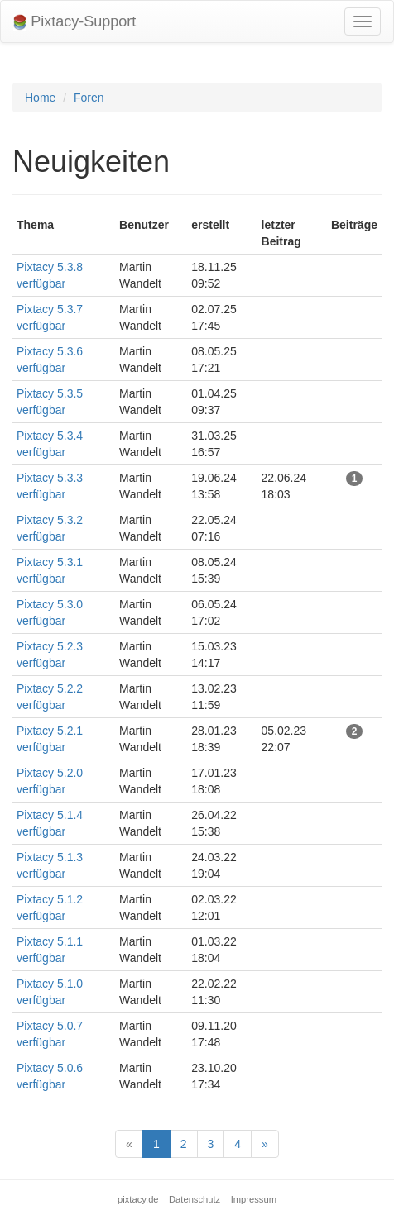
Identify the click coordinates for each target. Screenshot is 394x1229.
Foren (89, 97)
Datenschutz (194, 1199)
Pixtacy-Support (74, 22)
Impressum (253, 1199)
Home (40, 97)
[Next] (265, 1144)
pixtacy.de (138, 1199)
